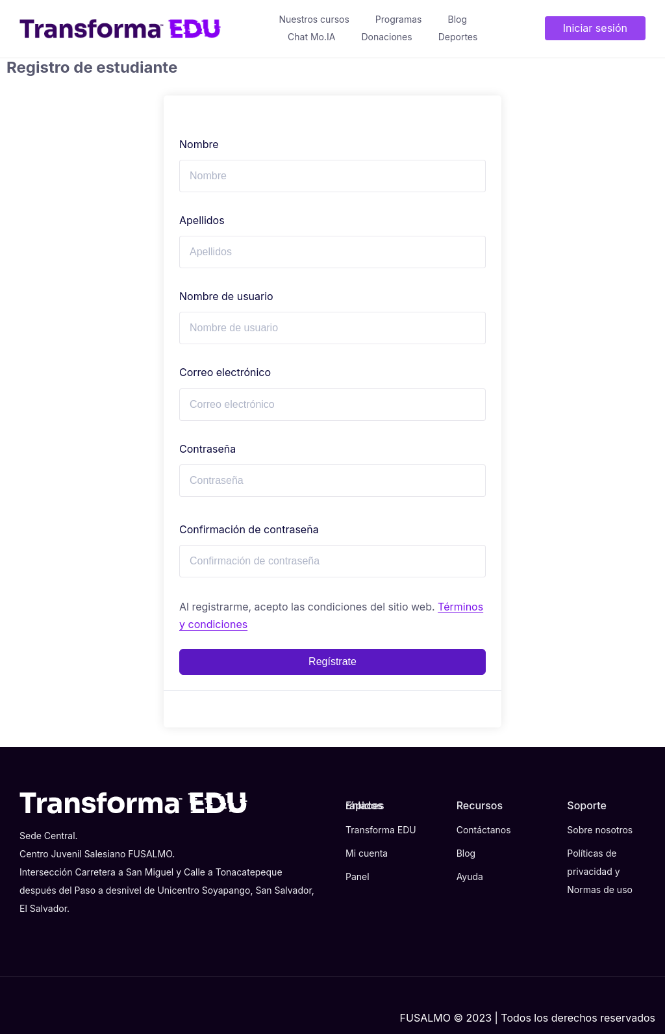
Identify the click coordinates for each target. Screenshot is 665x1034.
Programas (398, 19)
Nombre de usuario (226, 296)
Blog (457, 19)
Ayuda (470, 876)
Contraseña (207, 448)
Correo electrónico (225, 372)
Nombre (199, 144)
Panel (357, 876)
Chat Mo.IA (311, 36)
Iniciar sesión (595, 27)
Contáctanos (484, 829)
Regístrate (332, 661)
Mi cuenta (366, 853)
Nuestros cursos (314, 19)
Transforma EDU (380, 829)
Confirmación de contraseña (249, 529)
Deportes (458, 36)
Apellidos (202, 220)
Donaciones (386, 36)
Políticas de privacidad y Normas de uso (600, 871)
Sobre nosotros (600, 829)
